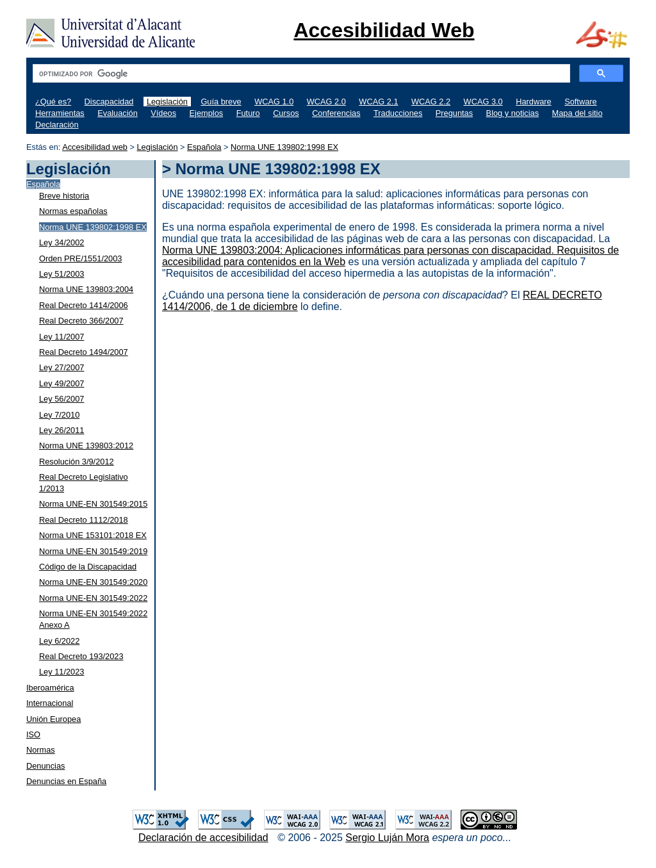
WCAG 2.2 (430, 101)
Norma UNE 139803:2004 (86, 289)
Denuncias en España (66, 781)
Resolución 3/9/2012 (76, 461)
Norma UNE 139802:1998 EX (284, 147)
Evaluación (117, 113)
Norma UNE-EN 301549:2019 (93, 551)
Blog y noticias (512, 113)
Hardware (533, 101)
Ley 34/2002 (61, 242)
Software (580, 101)
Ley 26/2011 (61, 430)
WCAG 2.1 (378, 101)
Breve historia (64, 196)
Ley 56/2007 (61, 399)
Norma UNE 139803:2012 (86, 445)
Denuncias (45, 766)
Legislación (167, 101)
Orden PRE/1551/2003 (80, 258)
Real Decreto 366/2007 (81, 320)
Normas (40, 750)
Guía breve (221, 101)
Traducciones (397, 113)
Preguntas (454, 113)
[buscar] (300, 73)
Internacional (49, 703)
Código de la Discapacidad (87, 566)
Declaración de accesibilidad (203, 837)
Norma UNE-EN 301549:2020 (93, 582)
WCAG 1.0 (273, 101)
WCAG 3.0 (483, 101)
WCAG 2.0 (326, 101)
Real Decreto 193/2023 (81, 656)
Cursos (286, 113)
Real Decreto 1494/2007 (83, 352)
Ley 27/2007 (61, 367)
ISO (33, 734)
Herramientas (60, 113)
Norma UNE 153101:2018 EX (93, 535)
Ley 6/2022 (59, 641)
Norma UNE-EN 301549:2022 (93, 598)
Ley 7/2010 (59, 415)
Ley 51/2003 (61, 274)
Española (204, 147)
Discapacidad (109, 101)
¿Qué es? (53, 101)
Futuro (248, 113)
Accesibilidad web (94, 147)
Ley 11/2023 (61, 671)
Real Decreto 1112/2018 (83, 520)
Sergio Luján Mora (387, 837)
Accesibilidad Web (383, 30)
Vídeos (163, 113)
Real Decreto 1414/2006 (83, 305)
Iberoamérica (50, 687)
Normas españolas (73, 211)
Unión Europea (53, 719)
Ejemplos (207, 113)
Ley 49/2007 (61, 383)
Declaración (57, 124)
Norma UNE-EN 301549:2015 (93, 504)
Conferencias (336, 113)
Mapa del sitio (577, 113)
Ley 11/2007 (61, 336)
